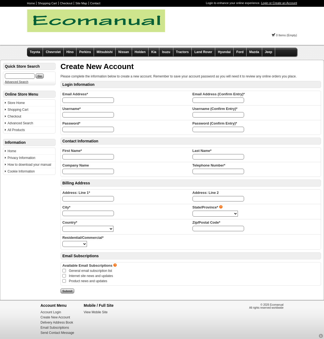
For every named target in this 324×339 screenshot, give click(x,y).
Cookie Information (21, 171)
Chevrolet (53, 52)
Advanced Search (16, 81)
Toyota (35, 52)
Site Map (81, 3)
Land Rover (203, 52)
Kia (153, 52)
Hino (70, 52)
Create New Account (55, 317)
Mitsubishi (105, 52)
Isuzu (166, 52)
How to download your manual (29, 165)
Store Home (16, 103)
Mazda (254, 52)
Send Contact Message (57, 333)
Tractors (182, 52)
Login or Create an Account (279, 3)
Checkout (66, 3)
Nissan (123, 52)
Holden (140, 52)
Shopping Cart (47, 3)
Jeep (268, 52)
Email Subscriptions (54, 328)
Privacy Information (21, 158)
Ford (240, 52)
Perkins (85, 52)
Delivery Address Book (56, 322)
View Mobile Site (96, 312)
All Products (16, 130)
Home (31, 3)
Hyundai (224, 52)
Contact (95, 3)
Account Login (50, 312)
